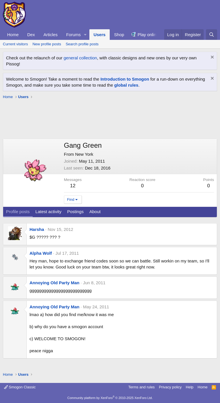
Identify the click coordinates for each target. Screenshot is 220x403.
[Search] (211, 34)
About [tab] (95, 211)
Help (190, 387)
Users (100, 34)
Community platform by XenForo (110, 398)
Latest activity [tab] (49, 211)
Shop (119, 34)
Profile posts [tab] (18, 211)
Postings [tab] (75, 211)
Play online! (149, 34)
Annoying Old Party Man (54, 282)
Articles (51, 34)
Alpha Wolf (41, 253)
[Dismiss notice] (211, 58)
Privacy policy (170, 387)
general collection (80, 57)
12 (73, 185)
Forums (73, 34)
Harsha (37, 229)
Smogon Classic (20, 387)
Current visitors (15, 44)
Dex (31, 34)
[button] (85, 34)
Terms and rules (141, 387)
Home (13, 34)
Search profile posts (82, 44)
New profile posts (46, 44)
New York (84, 154)
